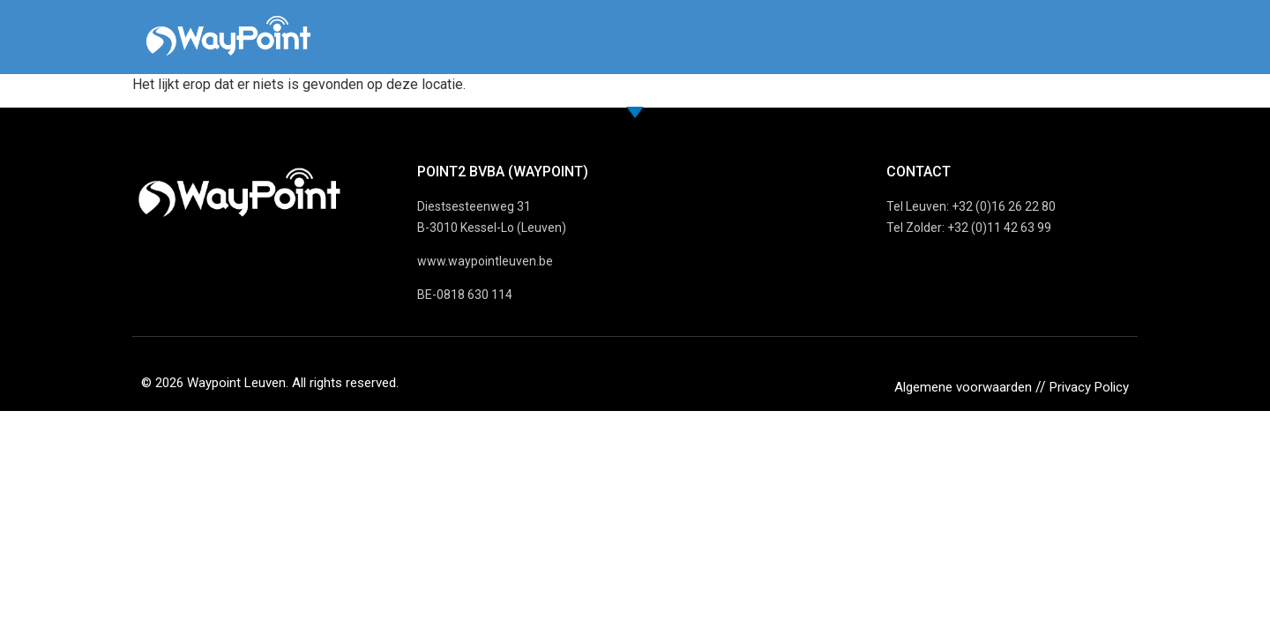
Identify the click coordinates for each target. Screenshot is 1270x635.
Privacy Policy (1089, 387)
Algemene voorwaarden (963, 387)
